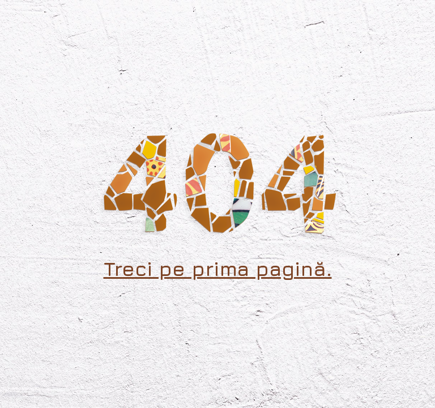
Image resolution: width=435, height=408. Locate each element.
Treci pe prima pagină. (218, 268)
